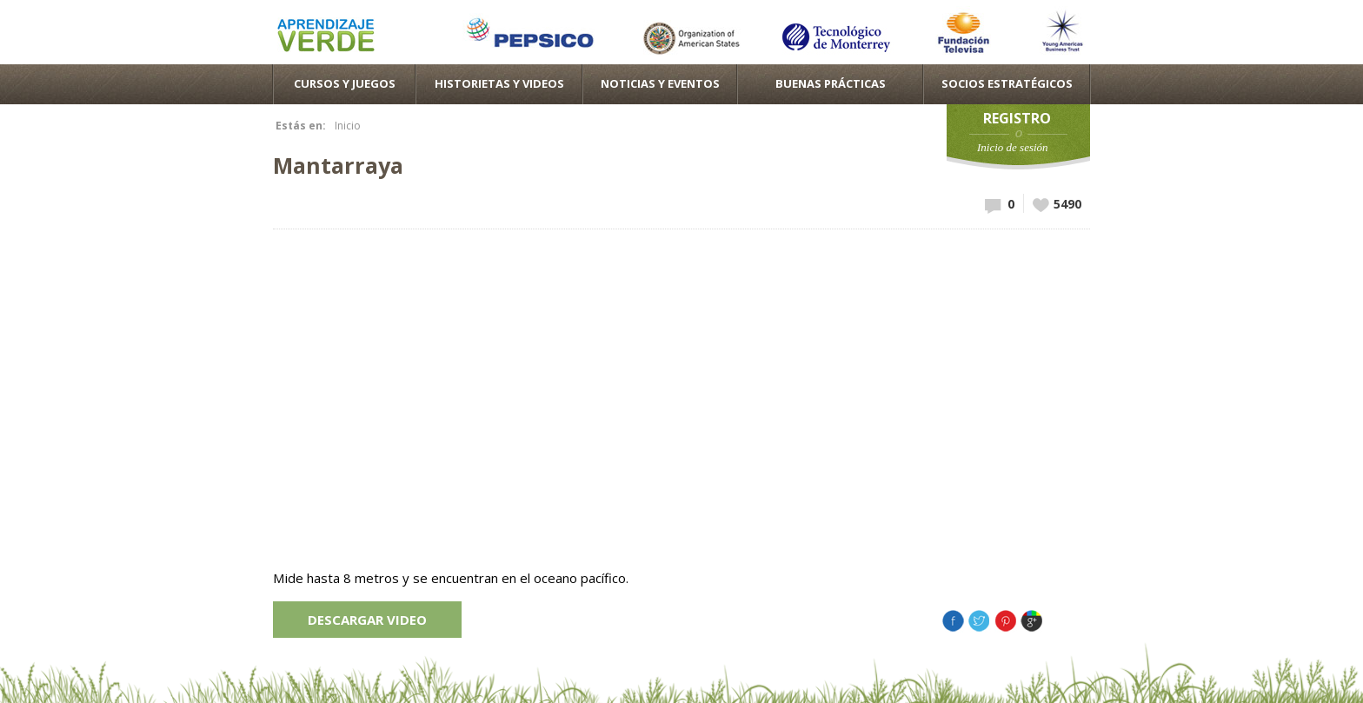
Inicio (348, 125)
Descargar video (367, 619)
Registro (1017, 118)
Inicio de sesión (1012, 147)
